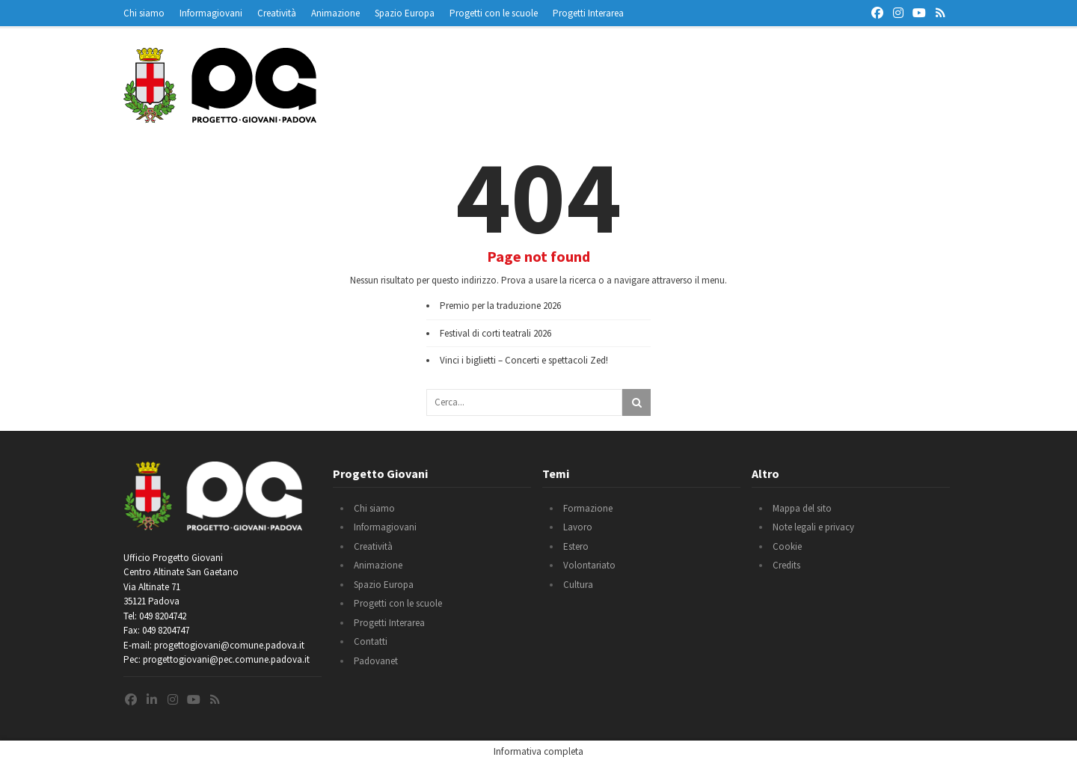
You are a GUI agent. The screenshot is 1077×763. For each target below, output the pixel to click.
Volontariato (589, 565)
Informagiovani (211, 13)
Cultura (578, 584)
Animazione (335, 13)
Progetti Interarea (588, 13)
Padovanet (376, 661)
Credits (786, 565)
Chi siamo (144, 13)
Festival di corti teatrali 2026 (495, 333)
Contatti (370, 641)
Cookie (787, 546)
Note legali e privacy (813, 527)
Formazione (588, 508)
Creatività (276, 13)
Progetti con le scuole (493, 13)
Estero (576, 546)
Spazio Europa (405, 13)
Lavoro (577, 527)
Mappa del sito (802, 508)
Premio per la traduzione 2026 (500, 305)
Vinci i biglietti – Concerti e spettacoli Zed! (524, 360)
